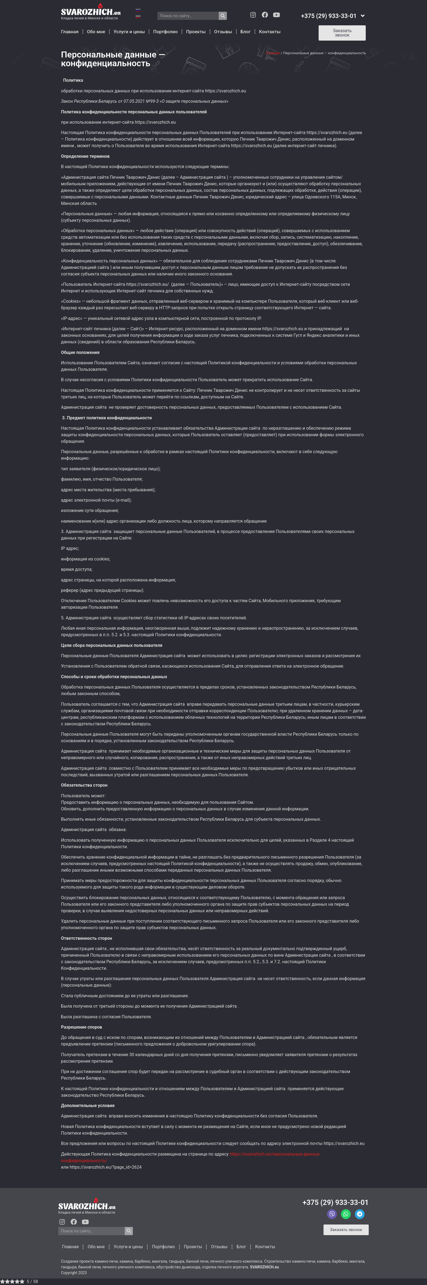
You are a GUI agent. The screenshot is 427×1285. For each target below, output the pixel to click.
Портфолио (165, 31)
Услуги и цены (129, 31)
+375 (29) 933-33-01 (336, 1202)
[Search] (223, 16)
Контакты (269, 31)
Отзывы (223, 31)
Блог (245, 31)
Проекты (196, 31)
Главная (69, 31)
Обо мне (96, 31)
